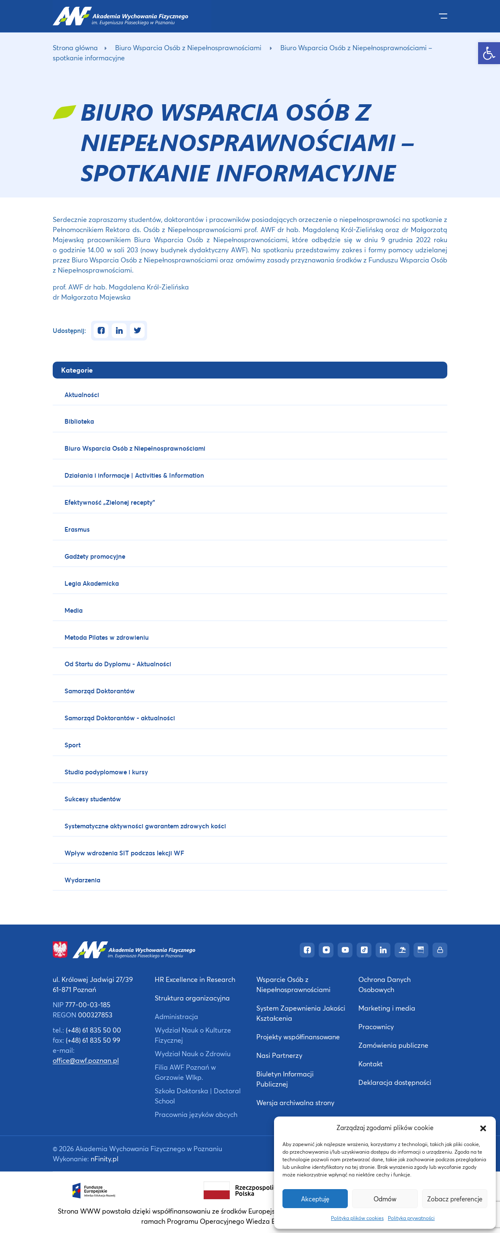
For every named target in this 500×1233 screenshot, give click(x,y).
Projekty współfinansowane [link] (298, 1036)
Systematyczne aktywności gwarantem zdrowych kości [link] (145, 826)
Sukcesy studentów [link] (93, 799)
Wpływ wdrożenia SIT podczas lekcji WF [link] (124, 853)
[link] (489, 53)
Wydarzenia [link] (82, 880)
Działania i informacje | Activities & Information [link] (134, 475)
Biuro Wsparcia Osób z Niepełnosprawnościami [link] (188, 47)
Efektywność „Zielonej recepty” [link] (110, 502)
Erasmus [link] (77, 529)
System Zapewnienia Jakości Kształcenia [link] (300, 1012)
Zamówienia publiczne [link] (393, 1045)
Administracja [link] (176, 1016)
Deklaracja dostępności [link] (394, 1082)
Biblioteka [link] (79, 421)
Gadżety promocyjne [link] (95, 556)
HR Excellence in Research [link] (195, 979)
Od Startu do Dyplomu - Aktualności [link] (118, 664)
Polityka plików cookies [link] (357, 1218)
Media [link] (74, 610)
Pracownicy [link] (376, 1026)
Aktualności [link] (82, 394)
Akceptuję (315, 1199)
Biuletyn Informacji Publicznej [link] (285, 1078)
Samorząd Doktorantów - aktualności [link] (120, 718)
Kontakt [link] (370, 1063)
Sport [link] (73, 745)
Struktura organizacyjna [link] (192, 997)
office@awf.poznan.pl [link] (86, 1060)
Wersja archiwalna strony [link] (295, 1102)
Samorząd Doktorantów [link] (100, 691)
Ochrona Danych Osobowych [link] (384, 984)
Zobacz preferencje (454, 1199)
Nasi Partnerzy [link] (279, 1055)
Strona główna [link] (75, 47)
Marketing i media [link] (386, 1007)
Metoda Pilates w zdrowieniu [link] (107, 637)
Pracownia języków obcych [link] (196, 1114)
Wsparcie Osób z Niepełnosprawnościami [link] (293, 984)
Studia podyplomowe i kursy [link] (106, 772)
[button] (483, 1127)
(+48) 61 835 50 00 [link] (93, 1029)
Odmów (385, 1199)
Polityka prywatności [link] (411, 1218)
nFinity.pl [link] (104, 1158)
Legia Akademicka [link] (92, 583)
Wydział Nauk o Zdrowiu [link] (193, 1053)
